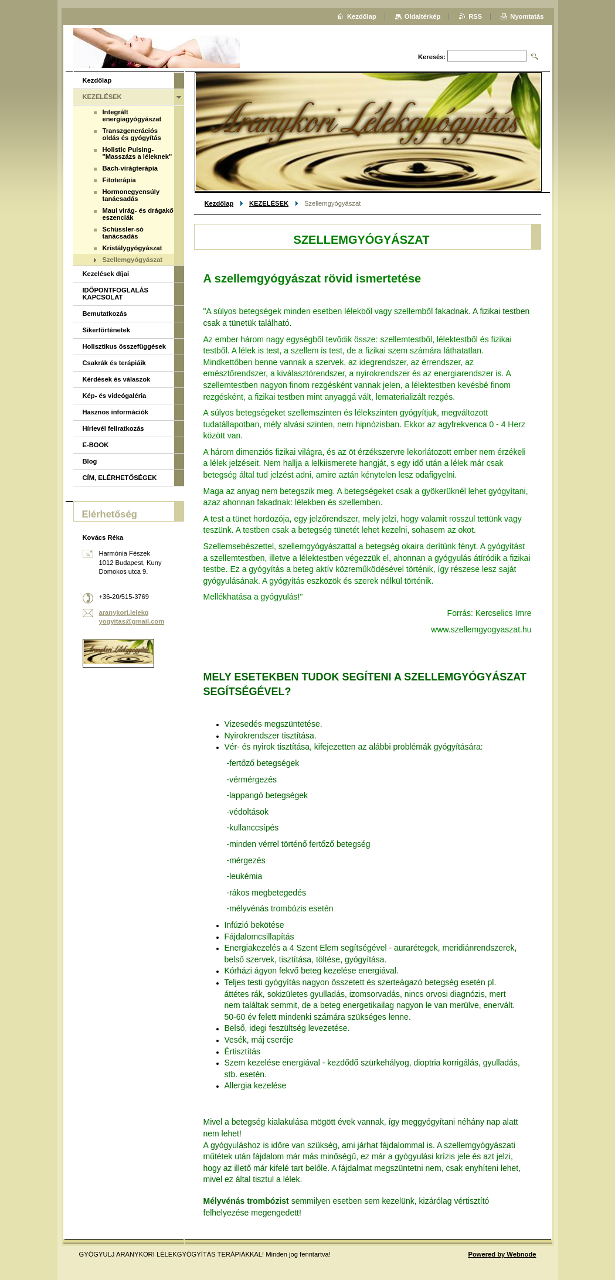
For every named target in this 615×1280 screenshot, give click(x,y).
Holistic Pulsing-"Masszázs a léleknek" (137, 153)
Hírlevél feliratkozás (113, 428)
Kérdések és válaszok (117, 379)
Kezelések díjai (106, 273)
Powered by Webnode (502, 1254)
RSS (475, 16)
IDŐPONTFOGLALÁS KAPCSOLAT (116, 294)
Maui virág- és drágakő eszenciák (138, 214)
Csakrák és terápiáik (114, 362)
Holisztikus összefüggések (124, 346)
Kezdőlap (219, 203)
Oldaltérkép (423, 16)
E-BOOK (96, 444)
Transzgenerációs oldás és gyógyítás (132, 134)
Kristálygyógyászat (132, 247)
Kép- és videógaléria (115, 395)
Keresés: (432, 56)
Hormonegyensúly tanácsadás (131, 195)
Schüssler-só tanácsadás (123, 233)
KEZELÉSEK (268, 203)
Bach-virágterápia (130, 168)
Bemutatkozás (105, 313)
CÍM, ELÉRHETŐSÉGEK (120, 477)
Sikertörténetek (106, 329)
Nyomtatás (526, 16)
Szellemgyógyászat (133, 259)
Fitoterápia (119, 179)
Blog (90, 461)
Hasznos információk (116, 412)
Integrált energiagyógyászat (132, 115)
